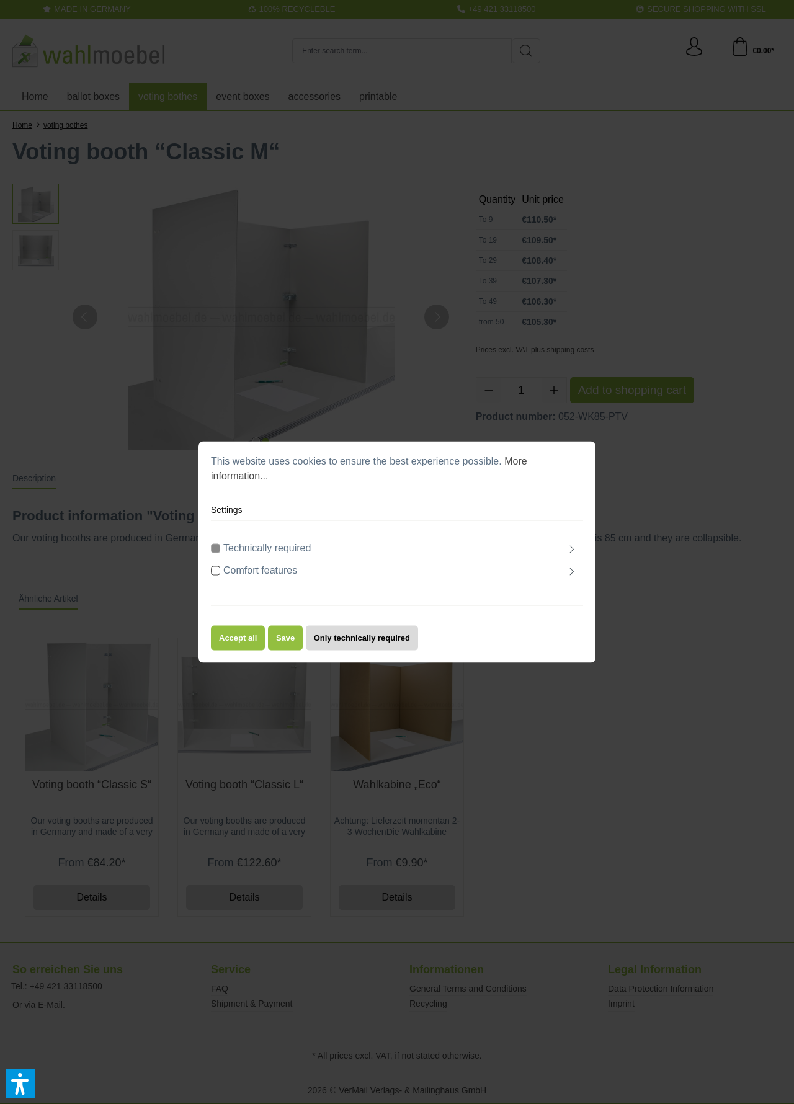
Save (285, 639)
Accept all (238, 639)
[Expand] (572, 552)
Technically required (267, 550)
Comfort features (260, 572)
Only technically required (362, 639)
